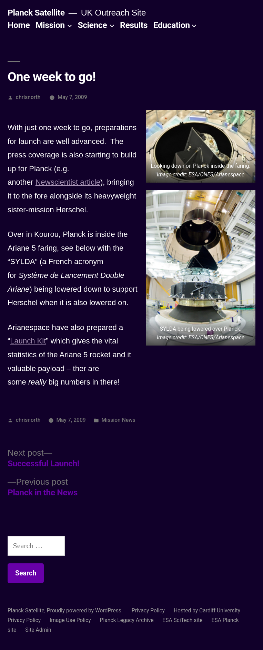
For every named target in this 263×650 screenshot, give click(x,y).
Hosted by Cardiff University (207, 610)
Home (19, 25)
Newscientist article (68, 182)
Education (171, 25)
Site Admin (38, 630)
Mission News (118, 420)
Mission (50, 25)
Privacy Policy (148, 610)
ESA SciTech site (182, 620)
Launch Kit (28, 341)
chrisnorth (28, 97)
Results (134, 25)
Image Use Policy (70, 620)
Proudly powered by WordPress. (85, 610)
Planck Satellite (36, 13)
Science (92, 25)
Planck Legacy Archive (127, 620)
